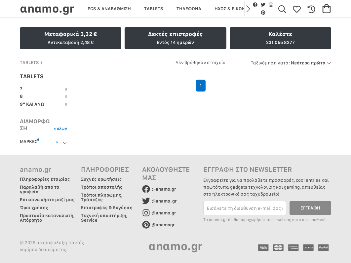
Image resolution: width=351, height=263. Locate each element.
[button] (247, 8)
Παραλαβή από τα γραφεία (39, 189)
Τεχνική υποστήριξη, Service (104, 217)
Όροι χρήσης (34, 207)
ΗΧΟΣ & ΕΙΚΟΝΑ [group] (231, 8)
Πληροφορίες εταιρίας (45, 179)
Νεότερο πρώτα (291, 62)
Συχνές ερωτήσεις (101, 179)
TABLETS (29, 62)
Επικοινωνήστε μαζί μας (47, 199)
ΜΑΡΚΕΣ (30, 141)
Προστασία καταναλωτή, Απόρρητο (47, 217)
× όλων (60, 128)
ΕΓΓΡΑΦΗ (310, 207)
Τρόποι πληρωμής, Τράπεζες (102, 197)
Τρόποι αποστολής (102, 187)
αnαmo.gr (47, 8)
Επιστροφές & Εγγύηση (107, 207)
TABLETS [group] (153, 8)
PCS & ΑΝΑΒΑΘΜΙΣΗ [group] (109, 8)
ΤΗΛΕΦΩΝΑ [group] (188, 8)
